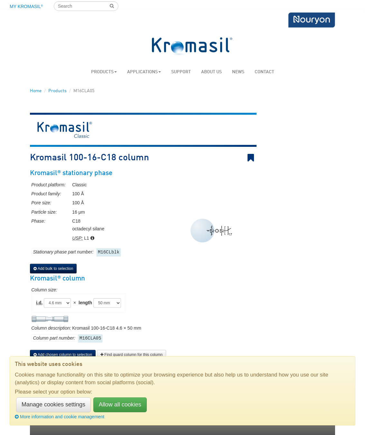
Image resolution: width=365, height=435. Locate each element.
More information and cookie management (59, 416)
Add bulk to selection (53, 268)
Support (181, 72)
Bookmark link (252, 158)
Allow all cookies (120, 404)
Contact (264, 72)
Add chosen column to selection (62, 354)
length (85, 302)
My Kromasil (26, 6)
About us (211, 72)
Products (104, 72)
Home (36, 91)
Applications (144, 72)
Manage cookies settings (53, 404)
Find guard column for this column (131, 354)
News (238, 72)
